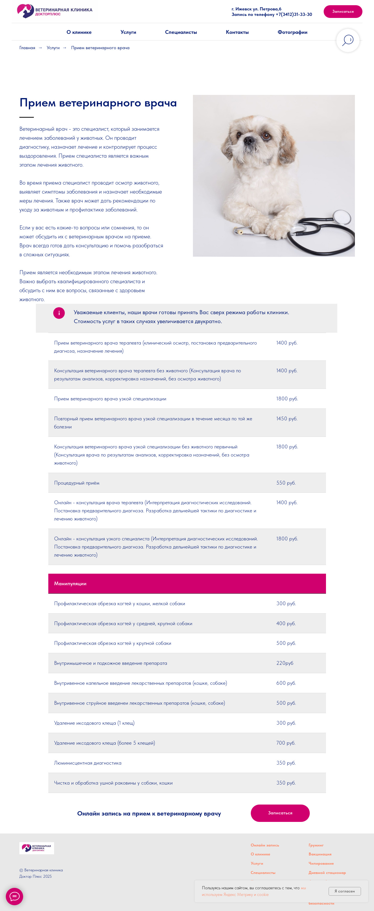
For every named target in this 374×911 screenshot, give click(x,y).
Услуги (128, 32)
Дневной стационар (327, 872)
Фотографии (292, 32)
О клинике (79, 32)
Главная (27, 47)
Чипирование (321, 863)
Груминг (316, 845)
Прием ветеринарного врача (100, 47)
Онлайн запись (265, 845)
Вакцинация (320, 854)
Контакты (237, 32)
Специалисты (181, 32)
